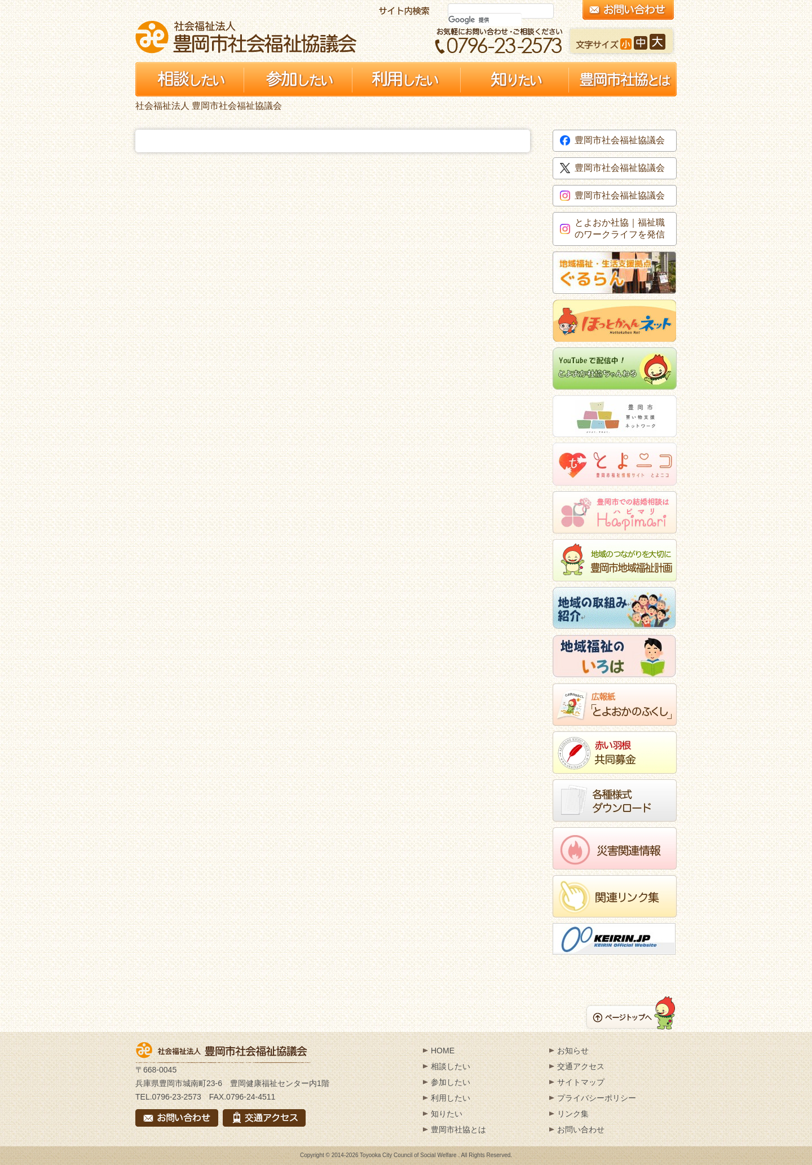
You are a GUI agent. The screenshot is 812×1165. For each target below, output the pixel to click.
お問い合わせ (580, 1129)
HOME (442, 1050)
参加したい (450, 1082)
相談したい (450, 1066)
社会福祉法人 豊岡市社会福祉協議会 (245, 37)
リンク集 (573, 1113)
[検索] (485, 20)
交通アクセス (580, 1066)
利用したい (450, 1097)
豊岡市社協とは (458, 1129)
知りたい (446, 1113)
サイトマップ (580, 1082)
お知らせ (573, 1050)
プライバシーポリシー (596, 1097)
